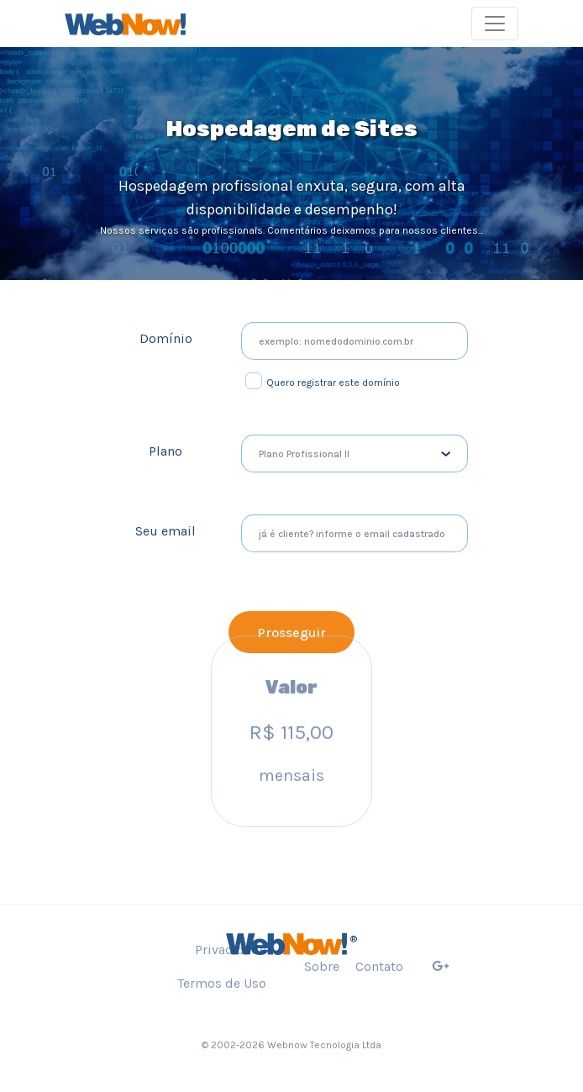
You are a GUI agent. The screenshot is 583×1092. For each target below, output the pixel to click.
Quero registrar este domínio (333, 382)
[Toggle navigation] (494, 23)
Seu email (165, 531)
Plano (165, 451)
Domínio (165, 338)
